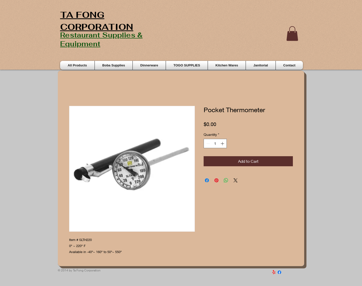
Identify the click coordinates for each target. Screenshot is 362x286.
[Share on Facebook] (207, 180)
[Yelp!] (274, 272)
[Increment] (223, 143)
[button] (292, 33)
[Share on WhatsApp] (226, 180)
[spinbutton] (215, 143)
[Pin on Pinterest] (216, 180)
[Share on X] (236, 180)
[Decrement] (207, 143)
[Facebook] (279, 272)
